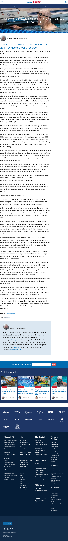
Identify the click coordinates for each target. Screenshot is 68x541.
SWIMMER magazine (9, 473)
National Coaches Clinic (40, 468)
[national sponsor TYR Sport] (17, 419)
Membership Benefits (24, 442)
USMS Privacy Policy (8, 536)
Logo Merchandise (8, 469)
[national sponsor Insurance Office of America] (51, 412)
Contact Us (5, 535)
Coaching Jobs (38, 481)
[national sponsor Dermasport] (17, 412)
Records (21, 475)
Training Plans (54, 448)
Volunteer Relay (54, 495)
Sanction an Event (24, 462)
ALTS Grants (38, 496)
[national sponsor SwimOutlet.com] (39, 419)
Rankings (22, 473)
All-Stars (21, 481)
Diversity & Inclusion (8, 462)
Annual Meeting (54, 493)
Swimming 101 (54, 457)
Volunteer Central (54, 491)
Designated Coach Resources (41, 474)
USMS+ (21, 446)
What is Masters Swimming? (10, 440)
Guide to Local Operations (56, 503)
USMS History (7, 458)
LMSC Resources (54, 506)
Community (6, 477)
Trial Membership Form (25, 444)
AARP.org (12, 340)
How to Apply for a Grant (40, 498)
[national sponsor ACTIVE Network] (6, 412)
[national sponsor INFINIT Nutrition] (39, 412)
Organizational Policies (56, 471)
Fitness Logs (53, 451)
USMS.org (17, 347)
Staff (5, 448)
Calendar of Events (24, 458)
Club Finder (53, 442)
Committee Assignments (56, 499)
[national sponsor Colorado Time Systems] (28, 412)
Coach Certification (39, 470)
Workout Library (54, 446)
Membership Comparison (25, 448)
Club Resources (38, 448)
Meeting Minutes (54, 483)
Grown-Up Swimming (9, 466)
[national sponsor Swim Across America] (6, 419)
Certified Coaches (39, 472)
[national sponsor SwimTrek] (51, 419)
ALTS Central (38, 488)
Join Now (8, 523)
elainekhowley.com (15, 349)
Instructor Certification (40, 504)
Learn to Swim (54, 459)
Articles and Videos (10, 6)
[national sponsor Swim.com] (28, 419)
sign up (53, 364)
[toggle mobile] (2, 2)
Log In (66, 3)
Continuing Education (40, 476)
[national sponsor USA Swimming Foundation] (17, 426)
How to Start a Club (39, 442)
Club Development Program (41, 454)
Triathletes (53, 461)
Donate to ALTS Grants (9, 471)
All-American (22, 479)
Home (2, 6)
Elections (53, 497)
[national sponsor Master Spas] (62, 412)
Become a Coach (39, 466)
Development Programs (9, 444)
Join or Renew (23, 440)
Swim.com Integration (55, 453)
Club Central (38, 440)
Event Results (23, 471)
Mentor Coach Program (40, 479)
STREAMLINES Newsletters (10, 475)
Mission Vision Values (9, 442)
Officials (52, 501)
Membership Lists (39, 456)
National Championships (25, 468)
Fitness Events (23, 466)
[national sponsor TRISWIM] (6, 426)
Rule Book (53, 468)
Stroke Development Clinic (25, 491)
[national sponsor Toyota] (62, 419)
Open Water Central (24, 464)
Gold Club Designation (40, 450)
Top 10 (21, 477)
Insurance (37, 452)
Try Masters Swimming (9, 479)
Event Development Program (26, 460)
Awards (52, 508)
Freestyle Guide (54, 444)
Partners (6, 460)
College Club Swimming (9, 464)
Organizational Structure (9, 446)
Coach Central (38, 463)
